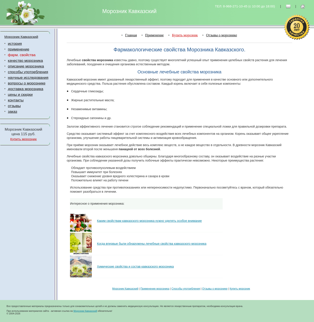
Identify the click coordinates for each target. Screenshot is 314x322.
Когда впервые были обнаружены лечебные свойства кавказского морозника (151, 243)
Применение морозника (154, 288)
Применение (154, 35)
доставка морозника (25, 89)
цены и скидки (20, 94)
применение (18, 49)
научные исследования (28, 77)
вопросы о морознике (26, 83)
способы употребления (28, 72)
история (15, 43)
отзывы (14, 106)
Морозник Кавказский (21, 37)
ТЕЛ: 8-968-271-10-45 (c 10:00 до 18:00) (245, 6)
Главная (131, 35)
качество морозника (25, 60)
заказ (12, 111)
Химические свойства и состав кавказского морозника (135, 266)
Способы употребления (185, 288)
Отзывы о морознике (221, 35)
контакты (16, 100)
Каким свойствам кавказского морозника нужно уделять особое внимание (149, 221)
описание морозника (26, 66)
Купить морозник (23, 139)
